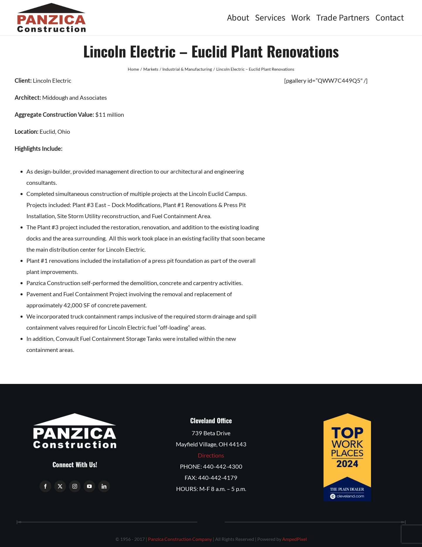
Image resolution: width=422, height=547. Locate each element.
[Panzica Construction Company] (51, 5)
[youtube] (89, 486)
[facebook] (45, 486)
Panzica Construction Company (180, 539)
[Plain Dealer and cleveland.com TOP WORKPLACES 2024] (347, 416)
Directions (211, 455)
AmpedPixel (294, 539)
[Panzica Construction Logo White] (74, 416)
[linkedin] (104, 486)
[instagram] (75, 486)
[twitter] (60, 486)
